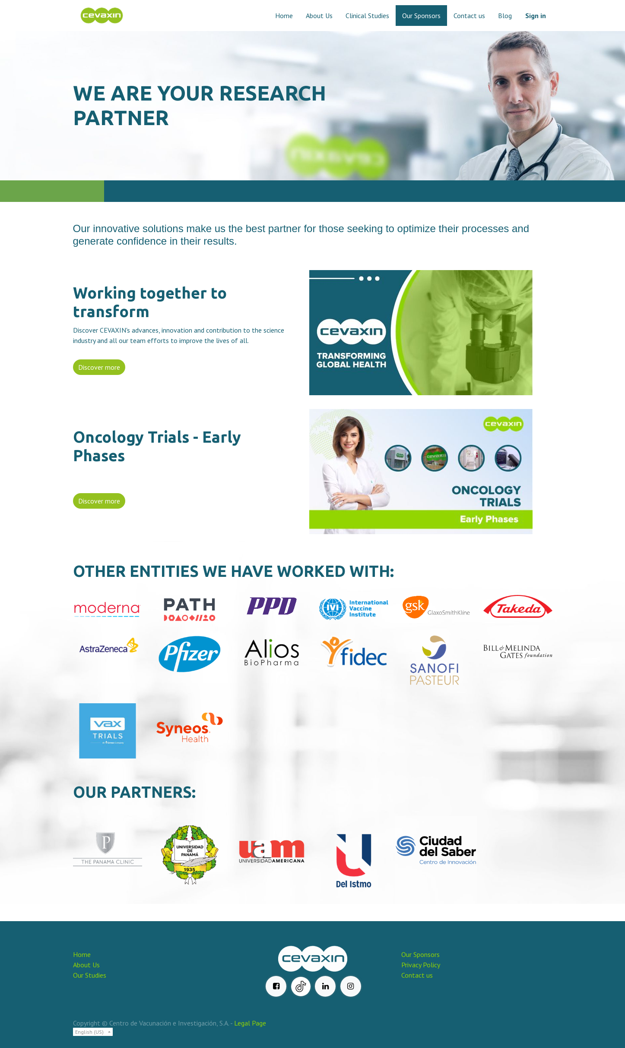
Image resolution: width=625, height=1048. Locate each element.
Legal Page (250, 1023)
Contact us (417, 975)
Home (82, 954)
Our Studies (89, 975)
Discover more (99, 367)
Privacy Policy (420, 964)
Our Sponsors (420, 954)
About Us (86, 964)
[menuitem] (284, 15)
